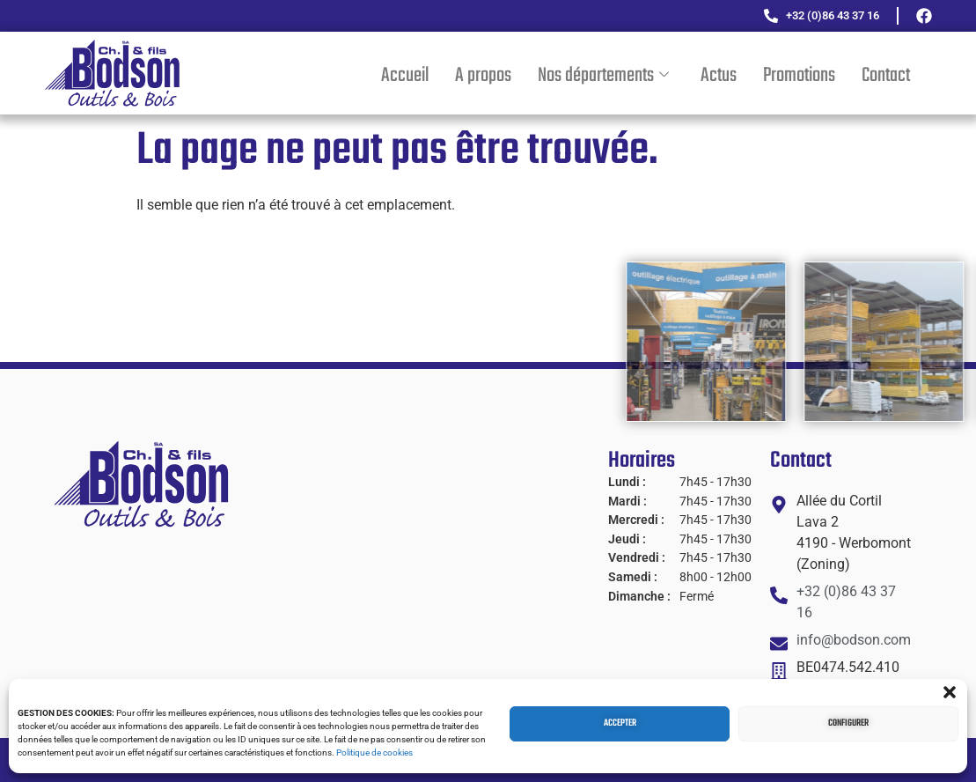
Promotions (799, 76)
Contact (886, 76)
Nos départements (603, 76)
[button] (949, 692)
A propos (483, 76)
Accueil (405, 76)
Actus (719, 76)
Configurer (848, 723)
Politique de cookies (374, 752)
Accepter (620, 723)
